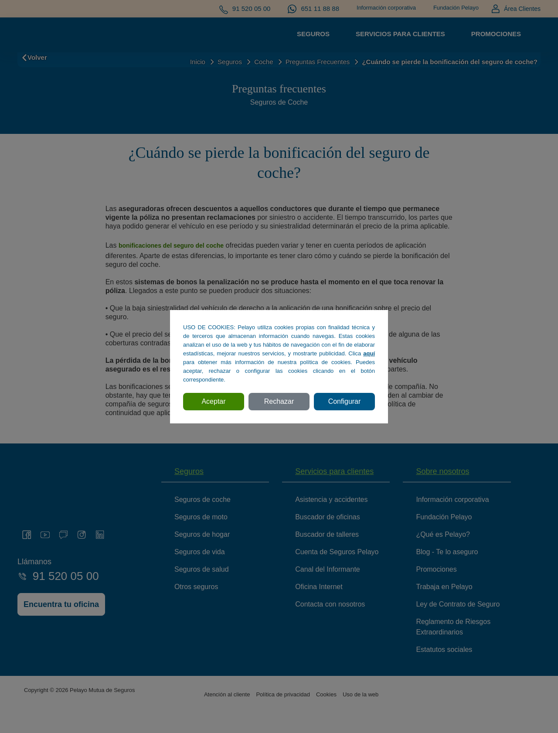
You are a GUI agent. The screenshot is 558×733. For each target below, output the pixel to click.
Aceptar (213, 401)
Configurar (344, 401)
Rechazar (279, 401)
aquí (369, 353)
